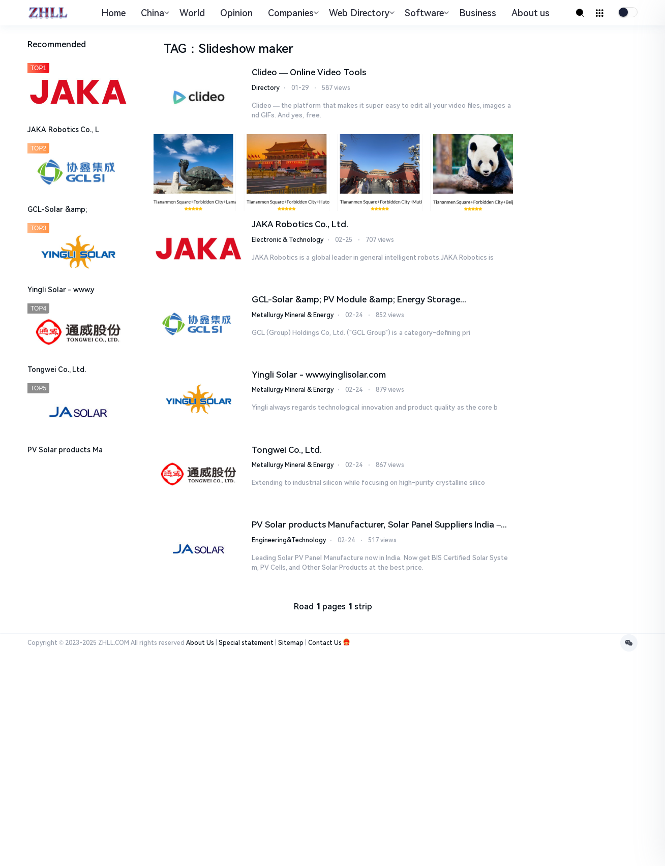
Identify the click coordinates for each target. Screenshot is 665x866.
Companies (292, 13)
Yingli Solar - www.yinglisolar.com (319, 374)
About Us (200, 642)
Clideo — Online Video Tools (309, 72)
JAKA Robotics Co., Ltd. (300, 224)
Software (425, 13)
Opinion (236, 13)
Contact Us (325, 642)
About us (530, 13)
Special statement (246, 642)
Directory (266, 87)
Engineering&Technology (289, 540)
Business (477, 13)
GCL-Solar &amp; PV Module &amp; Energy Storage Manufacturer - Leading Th (356, 300)
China (154, 13)
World (192, 13)
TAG (175, 49)
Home (113, 13)
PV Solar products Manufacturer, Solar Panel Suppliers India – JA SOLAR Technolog (376, 525)
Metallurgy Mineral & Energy (293, 315)
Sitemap (291, 642)
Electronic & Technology (287, 239)
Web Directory (360, 13)
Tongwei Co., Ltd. (287, 450)
